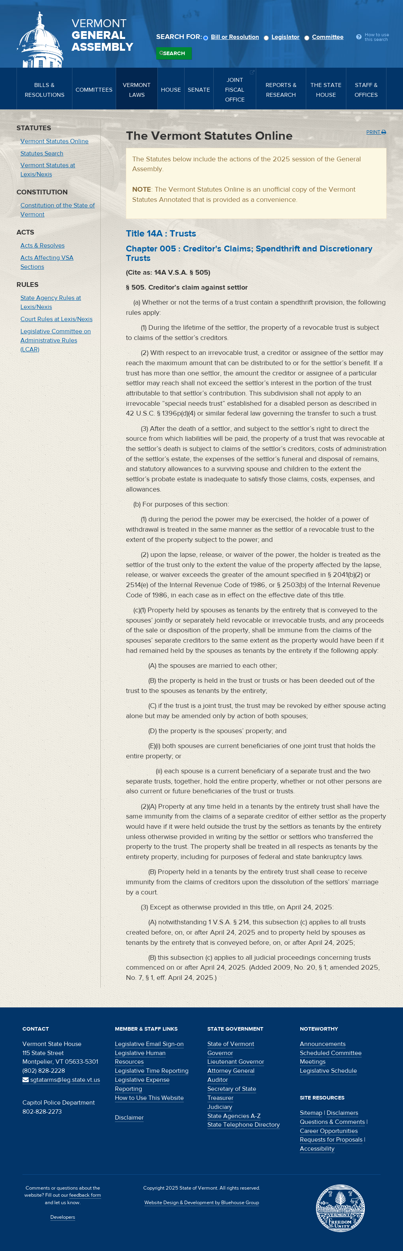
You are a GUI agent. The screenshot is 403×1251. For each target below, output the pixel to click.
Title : (161, 233)
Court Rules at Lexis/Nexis (56, 319)
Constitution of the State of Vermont (57, 209)
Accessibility (317, 1149)
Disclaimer (129, 1118)
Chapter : (249, 253)
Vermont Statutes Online (54, 141)
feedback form (85, 1195)
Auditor (217, 1080)
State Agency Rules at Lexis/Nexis (50, 302)
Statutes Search (41, 153)
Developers (62, 1217)
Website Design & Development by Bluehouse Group (201, 1202)
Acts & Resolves (42, 245)
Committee (325, 37)
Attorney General (231, 1071)
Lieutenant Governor (235, 1062)
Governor (220, 1053)
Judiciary (219, 1107)
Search (174, 53)
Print (376, 132)
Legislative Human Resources (140, 1057)
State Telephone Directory (243, 1125)
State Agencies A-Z (234, 1116)
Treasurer (220, 1098)
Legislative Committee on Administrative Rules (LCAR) (55, 340)
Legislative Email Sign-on (149, 1044)
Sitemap (311, 1113)
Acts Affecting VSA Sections (47, 262)
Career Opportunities (329, 1131)
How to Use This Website (149, 1098)
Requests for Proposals (331, 1140)
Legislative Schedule (328, 1071)
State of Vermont (230, 1044)
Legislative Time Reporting (152, 1071)
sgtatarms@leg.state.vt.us (61, 1080)
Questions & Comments (332, 1122)
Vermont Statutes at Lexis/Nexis (47, 169)
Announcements (323, 1044)
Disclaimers (342, 1113)
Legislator (282, 37)
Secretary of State (231, 1089)
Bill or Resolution (232, 37)
